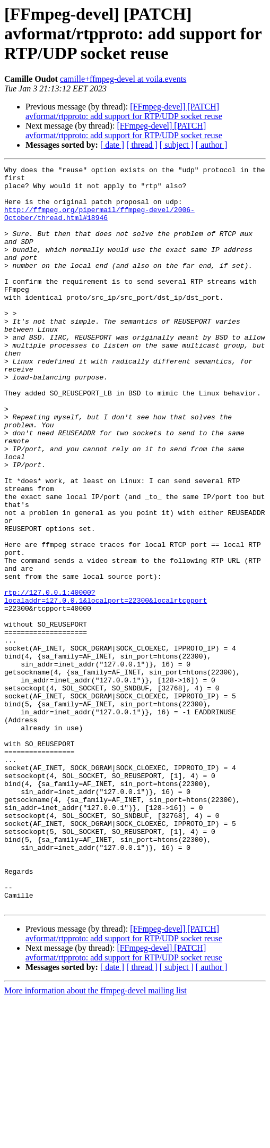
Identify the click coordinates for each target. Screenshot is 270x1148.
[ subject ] (177, 144)
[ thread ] (142, 144)
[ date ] (112, 144)
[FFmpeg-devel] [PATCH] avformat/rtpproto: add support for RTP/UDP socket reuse (123, 111)
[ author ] (212, 144)
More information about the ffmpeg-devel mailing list (95, 1138)
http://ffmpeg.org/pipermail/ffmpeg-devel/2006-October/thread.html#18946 (99, 223)
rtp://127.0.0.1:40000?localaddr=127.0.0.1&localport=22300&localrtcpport (105, 683)
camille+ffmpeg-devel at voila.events (123, 78)
